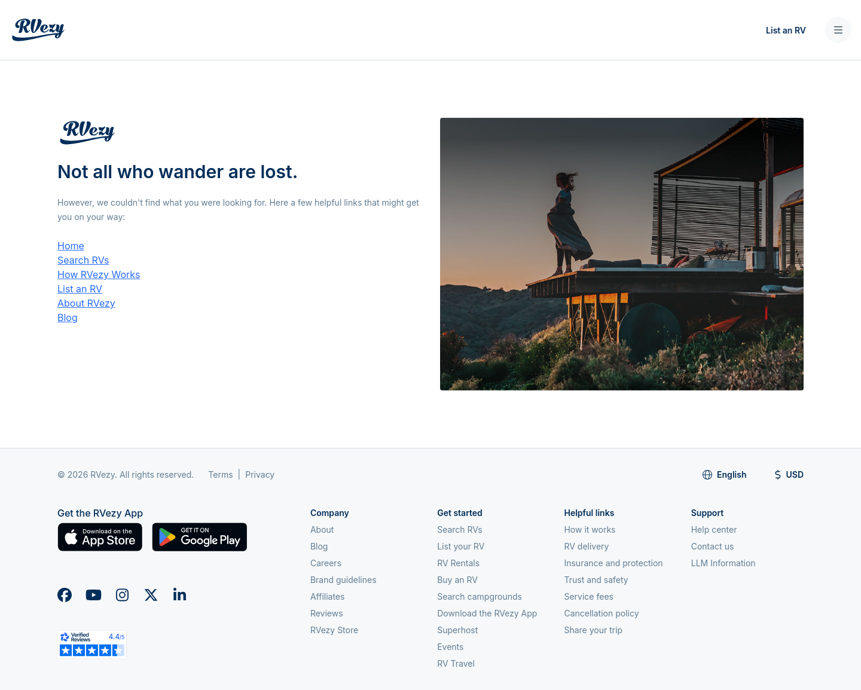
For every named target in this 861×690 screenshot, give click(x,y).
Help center (714, 529)
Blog (67, 317)
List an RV (786, 30)
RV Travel (456, 663)
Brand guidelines (343, 580)
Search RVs (83, 260)
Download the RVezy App (487, 613)
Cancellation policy (601, 613)
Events (450, 647)
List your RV (460, 546)
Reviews (326, 613)
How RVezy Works (99, 274)
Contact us (712, 546)
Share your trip (593, 630)
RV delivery (586, 546)
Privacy (259, 474)
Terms (220, 474)
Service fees (588, 596)
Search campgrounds (479, 596)
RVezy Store (334, 630)
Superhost (457, 630)
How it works (589, 529)
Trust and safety (596, 580)
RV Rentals (458, 563)
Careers (325, 563)
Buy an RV (457, 580)
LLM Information (723, 563)
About (322, 529)
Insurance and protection (613, 563)
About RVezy (86, 303)
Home (70, 246)
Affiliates (327, 596)
